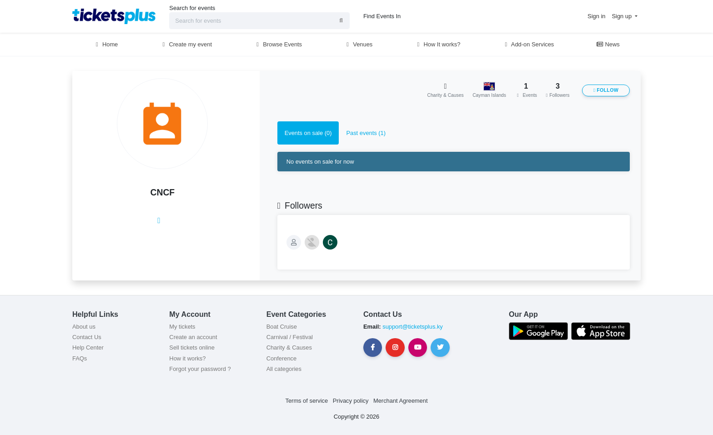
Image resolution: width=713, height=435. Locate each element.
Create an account (193, 337)
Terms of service (307, 400)
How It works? (438, 44)
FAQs (79, 358)
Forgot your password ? (200, 368)
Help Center (88, 347)
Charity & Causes (289, 347)
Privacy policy (351, 400)
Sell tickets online (191, 347)
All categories (283, 368)
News (608, 44)
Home (105, 44)
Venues (358, 44)
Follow (605, 90)
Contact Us (86, 337)
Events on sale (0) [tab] (308, 133)
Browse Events (278, 44)
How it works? (187, 358)
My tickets (182, 326)
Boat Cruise (281, 326)
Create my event (186, 44)
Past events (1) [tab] (366, 133)
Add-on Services (528, 44)
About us (83, 326)
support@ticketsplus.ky (412, 326)
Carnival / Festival (289, 337)
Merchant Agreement (400, 400)
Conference (281, 358)
